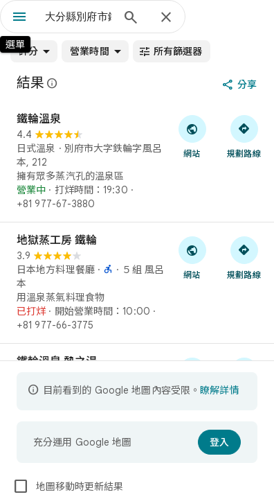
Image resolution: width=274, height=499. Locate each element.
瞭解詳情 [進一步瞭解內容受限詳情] (219, 390)
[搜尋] (130, 19)
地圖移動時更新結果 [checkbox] (67, 486)
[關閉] (166, 18)
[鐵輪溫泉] (137, 161)
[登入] (219, 442)
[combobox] (78, 16)
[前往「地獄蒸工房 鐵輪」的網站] (192, 257)
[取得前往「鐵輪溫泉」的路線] (244, 135)
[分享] (241, 84)
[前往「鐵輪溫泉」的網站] (192, 135)
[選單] (19, 18)
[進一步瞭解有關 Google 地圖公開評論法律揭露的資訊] (52, 83)
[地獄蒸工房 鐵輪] (137, 282)
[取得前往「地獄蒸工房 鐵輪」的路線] (244, 257)
